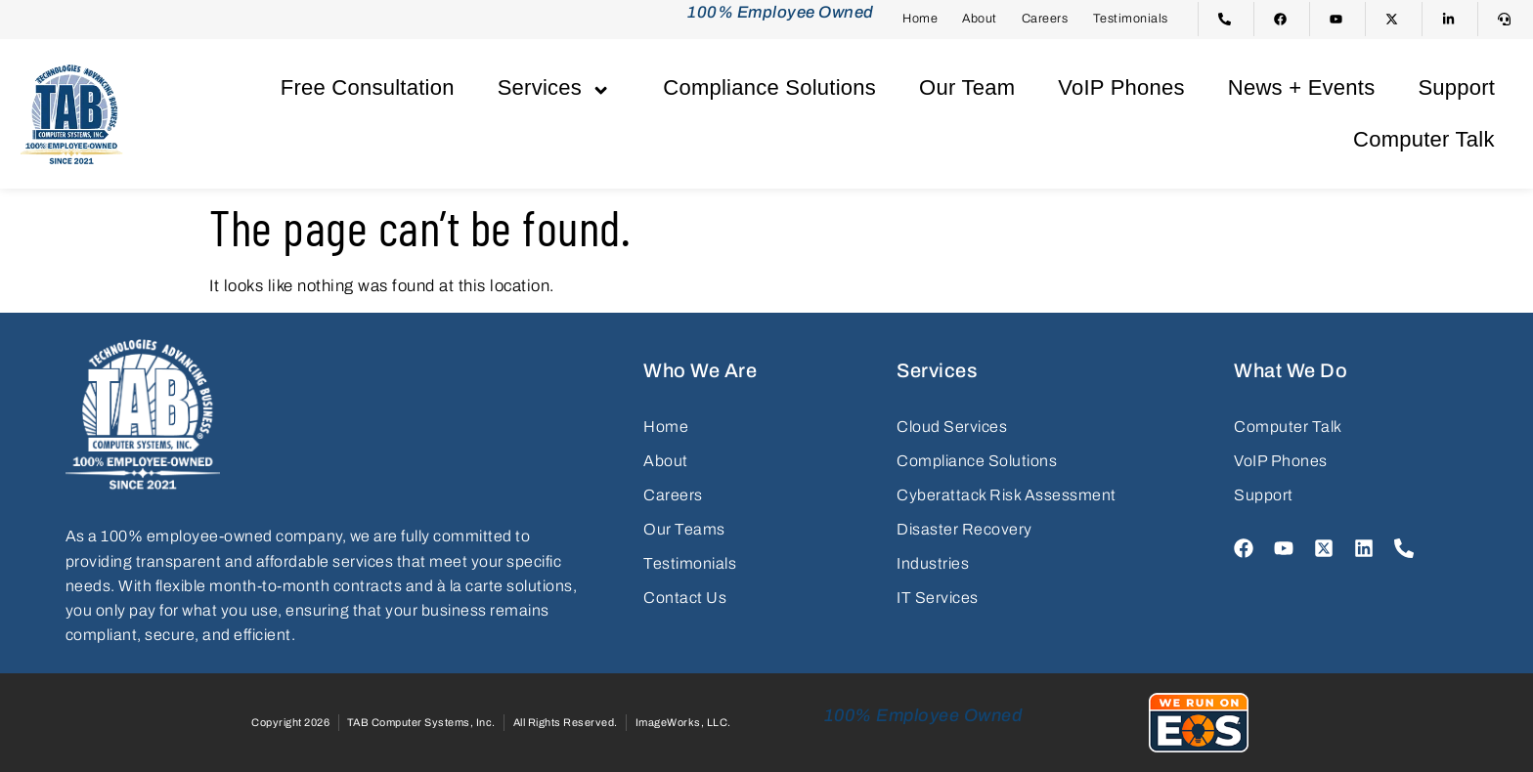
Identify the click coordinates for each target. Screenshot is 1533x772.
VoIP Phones (1121, 87)
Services (559, 88)
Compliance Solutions (769, 87)
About (979, 18)
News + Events (1302, 87)
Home (920, 18)
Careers (1045, 18)
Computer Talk (1424, 139)
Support (1456, 87)
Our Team (967, 87)
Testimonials (1130, 18)
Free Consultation (368, 87)
